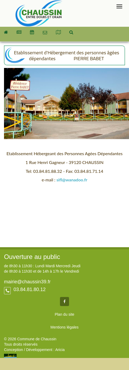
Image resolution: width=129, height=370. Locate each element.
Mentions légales (64, 327)
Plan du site (64, 314)
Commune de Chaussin (39, 13)
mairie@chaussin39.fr (27, 281)
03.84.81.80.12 (28, 289)
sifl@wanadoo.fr (71, 179)
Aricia (59, 350)
